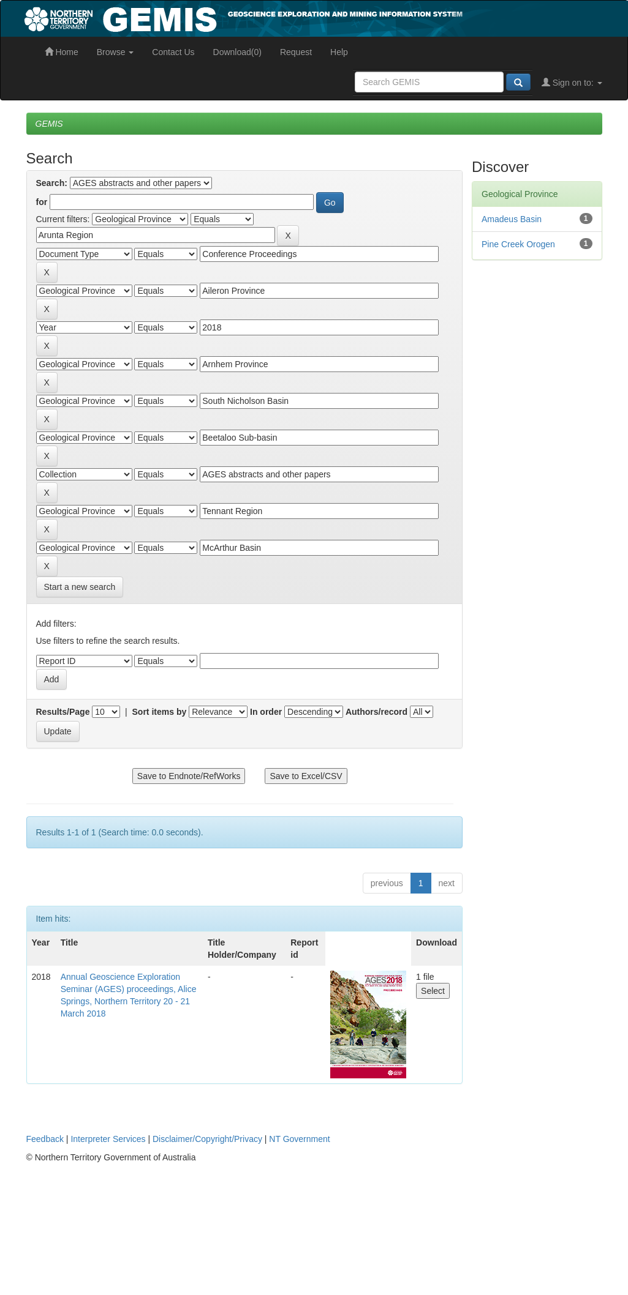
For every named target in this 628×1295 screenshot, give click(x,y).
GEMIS (49, 124)
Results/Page (63, 712)
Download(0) (237, 52)
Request (296, 52)
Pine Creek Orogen (518, 244)
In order (266, 712)
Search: (51, 183)
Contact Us (173, 52)
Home (61, 52)
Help (339, 52)
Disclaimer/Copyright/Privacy (207, 1139)
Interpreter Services (107, 1139)
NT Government (299, 1139)
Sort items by (159, 712)
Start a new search (80, 587)
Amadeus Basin (512, 219)
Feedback (45, 1139)
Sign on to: (572, 83)
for (42, 202)
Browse (115, 52)
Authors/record (376, 712)
